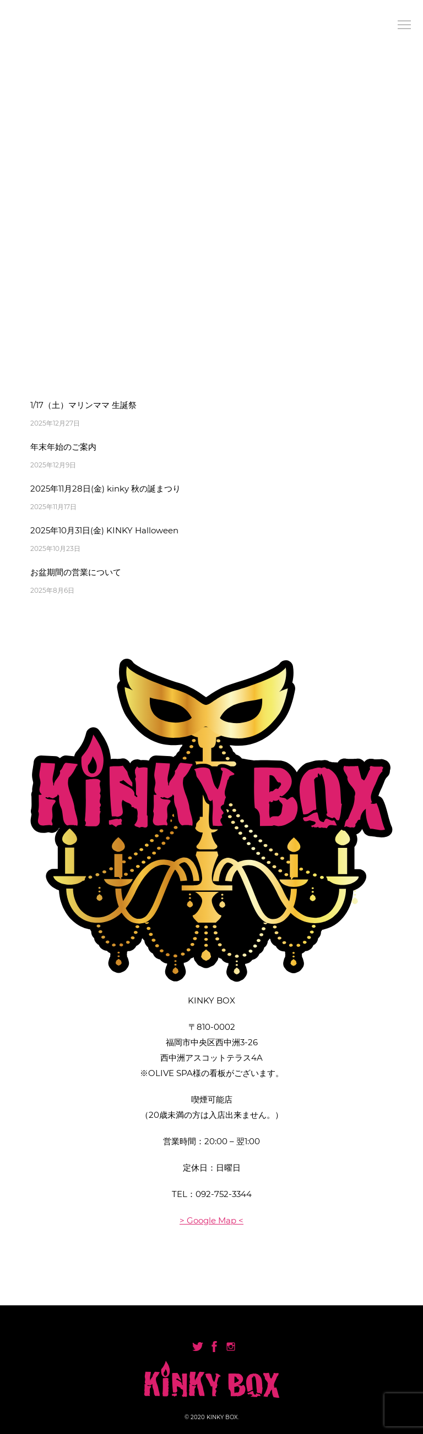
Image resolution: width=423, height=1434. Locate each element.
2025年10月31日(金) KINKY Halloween (104, 530)
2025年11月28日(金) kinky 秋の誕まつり (105, 488)
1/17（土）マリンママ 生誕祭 (83, 405)
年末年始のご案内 (63, 447)
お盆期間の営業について (75, 572)
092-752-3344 (224, 1194)
